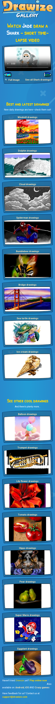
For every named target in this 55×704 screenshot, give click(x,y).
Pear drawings (28, 581)
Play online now (38, 680)
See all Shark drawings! (38, 79)
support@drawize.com (14, 696)
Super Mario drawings (27, 615)
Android (19, 687)
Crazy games (42, 687)
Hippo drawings (27, 548)
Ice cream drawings (27, 351)
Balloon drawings (27, 414)
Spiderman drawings (27, 217)
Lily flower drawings (27, 481)
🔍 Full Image (12, 79)
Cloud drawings (27, 184)
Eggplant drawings (27, 648)
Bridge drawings (27, 284)
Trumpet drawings (27, 447)
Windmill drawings (27, 117)
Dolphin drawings (27, 150)
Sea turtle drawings (27, 318)
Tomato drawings (27, 514)
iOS (27, 687)
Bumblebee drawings (27, 251)
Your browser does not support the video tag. (27, 58)
